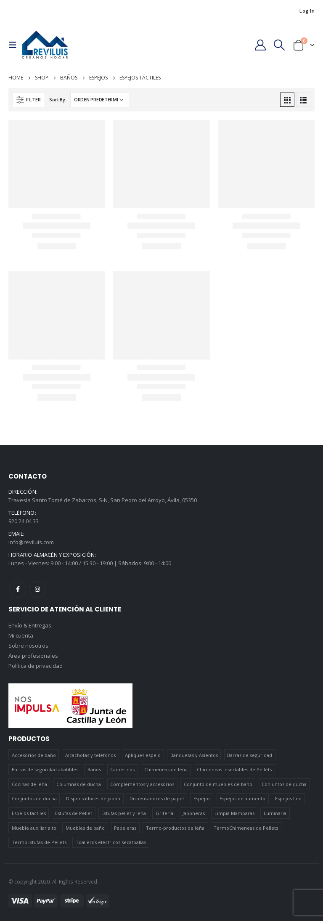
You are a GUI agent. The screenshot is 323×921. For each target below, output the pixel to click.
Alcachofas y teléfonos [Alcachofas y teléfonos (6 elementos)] (90, 755)
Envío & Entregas (29, 625)
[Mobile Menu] (15, 45)
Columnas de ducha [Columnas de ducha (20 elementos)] (78, 784)
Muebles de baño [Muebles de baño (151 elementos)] (85, 828)
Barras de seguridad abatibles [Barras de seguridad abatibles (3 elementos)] (45, 769)
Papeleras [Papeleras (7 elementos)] (125, 828)
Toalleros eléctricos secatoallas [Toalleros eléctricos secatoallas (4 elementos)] (111, 842)
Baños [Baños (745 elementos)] (94, 769)
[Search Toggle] (279, 45)
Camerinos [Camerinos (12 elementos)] (122, 769)
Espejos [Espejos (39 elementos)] (201, 798)
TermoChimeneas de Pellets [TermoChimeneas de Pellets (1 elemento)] (246, 828)
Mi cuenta (20, 635)
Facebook (17, 589)
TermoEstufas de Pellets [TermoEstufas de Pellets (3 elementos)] (39, 842)
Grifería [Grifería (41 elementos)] (164, 813)
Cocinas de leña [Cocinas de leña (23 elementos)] (29, 784)
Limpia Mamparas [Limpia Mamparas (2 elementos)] (234, 813)
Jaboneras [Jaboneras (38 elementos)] (194, 813)
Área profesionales (33, 655)
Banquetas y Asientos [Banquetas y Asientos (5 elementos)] (194, 755)
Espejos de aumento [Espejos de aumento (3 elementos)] (242, 798)
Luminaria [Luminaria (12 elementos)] (275, 813)
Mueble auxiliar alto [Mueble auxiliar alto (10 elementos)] (34, 828)
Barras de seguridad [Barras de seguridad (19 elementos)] (249, 755)
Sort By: (57, 99)
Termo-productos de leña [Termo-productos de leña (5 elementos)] (175, 828)
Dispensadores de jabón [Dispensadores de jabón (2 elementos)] (93, 798)
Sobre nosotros (28, 645)
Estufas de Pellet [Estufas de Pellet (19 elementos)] (73, 813)
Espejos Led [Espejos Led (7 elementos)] (288, 798)
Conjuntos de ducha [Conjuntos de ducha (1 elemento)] (284, 784)
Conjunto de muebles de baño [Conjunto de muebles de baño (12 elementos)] (218, 784)
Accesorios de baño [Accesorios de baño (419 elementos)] (34, 755)
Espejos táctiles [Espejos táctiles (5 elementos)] (29, 813)
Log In (307, 11)
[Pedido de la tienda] (99, 99)
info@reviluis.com (31, 542)
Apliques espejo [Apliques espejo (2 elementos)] (143, 755)
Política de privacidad (35, 666)
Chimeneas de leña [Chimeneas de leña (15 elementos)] (166, 769)
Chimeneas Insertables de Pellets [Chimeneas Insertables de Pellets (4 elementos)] (234, 769)
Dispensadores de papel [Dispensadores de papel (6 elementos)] (157, 798)
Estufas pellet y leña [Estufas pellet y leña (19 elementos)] (123, 813)
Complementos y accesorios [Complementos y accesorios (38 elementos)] (142, 784)
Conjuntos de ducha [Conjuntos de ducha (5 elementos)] (34, 798)
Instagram (37, 589)
